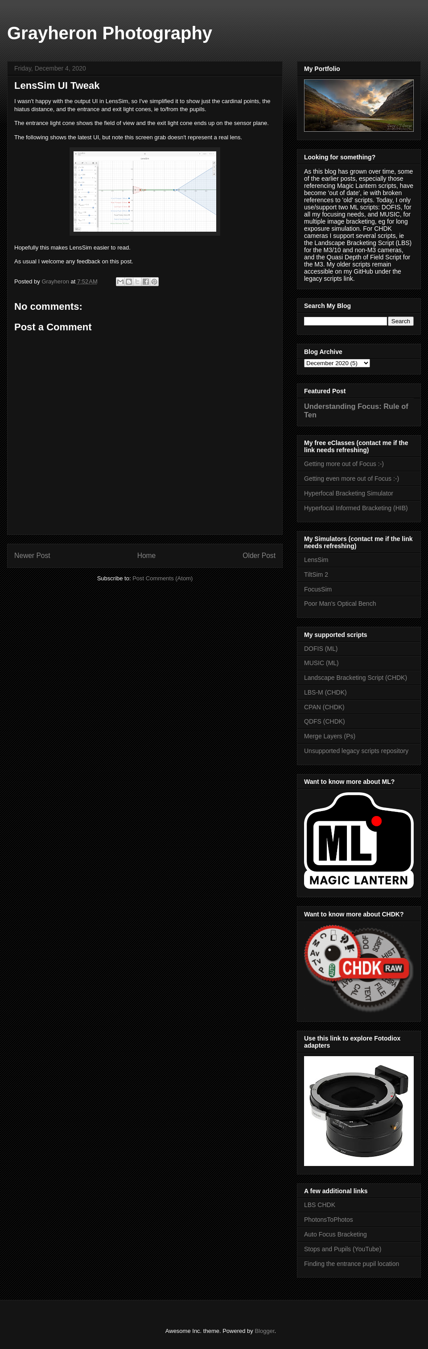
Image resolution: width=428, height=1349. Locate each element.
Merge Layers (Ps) (329, 736)
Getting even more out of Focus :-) (351, 478)
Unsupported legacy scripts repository (356, 750)
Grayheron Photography (109, 33)
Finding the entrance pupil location (351, 1263)
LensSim (316, 559)
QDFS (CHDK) (324, 721)
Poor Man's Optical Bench (340, 603)
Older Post (259, 555)
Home (146, 555)
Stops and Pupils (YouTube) (342, 1249)
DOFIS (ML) (320, 648)
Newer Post (32, 555)
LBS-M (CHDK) (325, 692)
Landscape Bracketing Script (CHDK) (355, 677)
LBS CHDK (319, 1204)
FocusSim (318, 589)
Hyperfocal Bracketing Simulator (348, 493)
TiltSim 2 (316, 574)
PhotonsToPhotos (328, 1219)
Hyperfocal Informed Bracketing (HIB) (356, 508)
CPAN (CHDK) (324, 707)
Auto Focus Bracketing (335, 1234)
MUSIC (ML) (321, 662)
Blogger (264, 1331)
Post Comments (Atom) (162, 578)
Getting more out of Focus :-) (344, 463)
